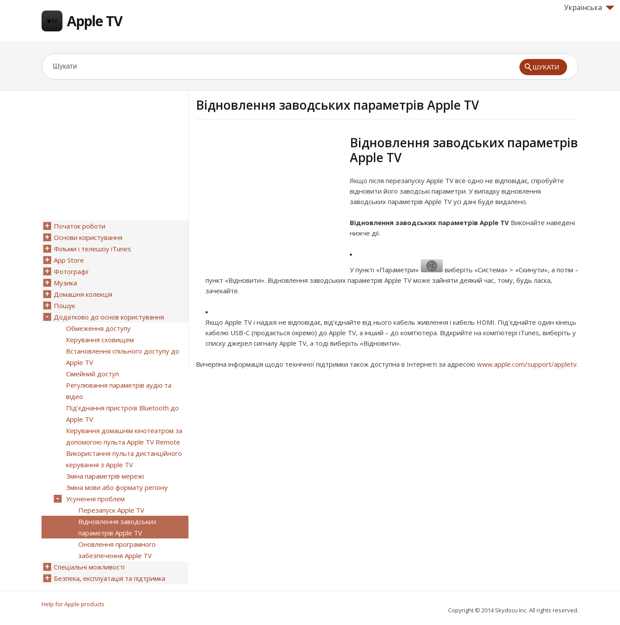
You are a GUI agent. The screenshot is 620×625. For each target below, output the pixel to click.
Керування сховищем (100, 339)
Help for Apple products (73, 604)
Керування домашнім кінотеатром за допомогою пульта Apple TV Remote (124, 436)
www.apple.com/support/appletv (527, 364)
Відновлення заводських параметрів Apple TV (117, 527)
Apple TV (94, 20)
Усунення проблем (95, 498)
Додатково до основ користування (109, 316)
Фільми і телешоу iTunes (92, 248)
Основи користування (88, 237)
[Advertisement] (269, 196)
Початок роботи (79, 226)
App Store (69, 260)
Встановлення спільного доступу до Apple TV (122, 357)
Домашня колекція (83, 294)
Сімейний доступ (92, 373)
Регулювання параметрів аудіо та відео (118, 391)
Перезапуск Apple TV (111, 510)
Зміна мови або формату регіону (117, 487)
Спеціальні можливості (89, 566)
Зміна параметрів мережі (105, 476)
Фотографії (71, 271)
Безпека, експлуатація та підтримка (109, 578)
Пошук (64, 305)
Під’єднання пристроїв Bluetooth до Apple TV (122, 413)
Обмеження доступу (98, 328)
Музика (65, 282)
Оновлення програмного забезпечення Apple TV (117, 550)
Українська (589, 7)
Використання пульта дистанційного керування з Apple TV (124, 459)
